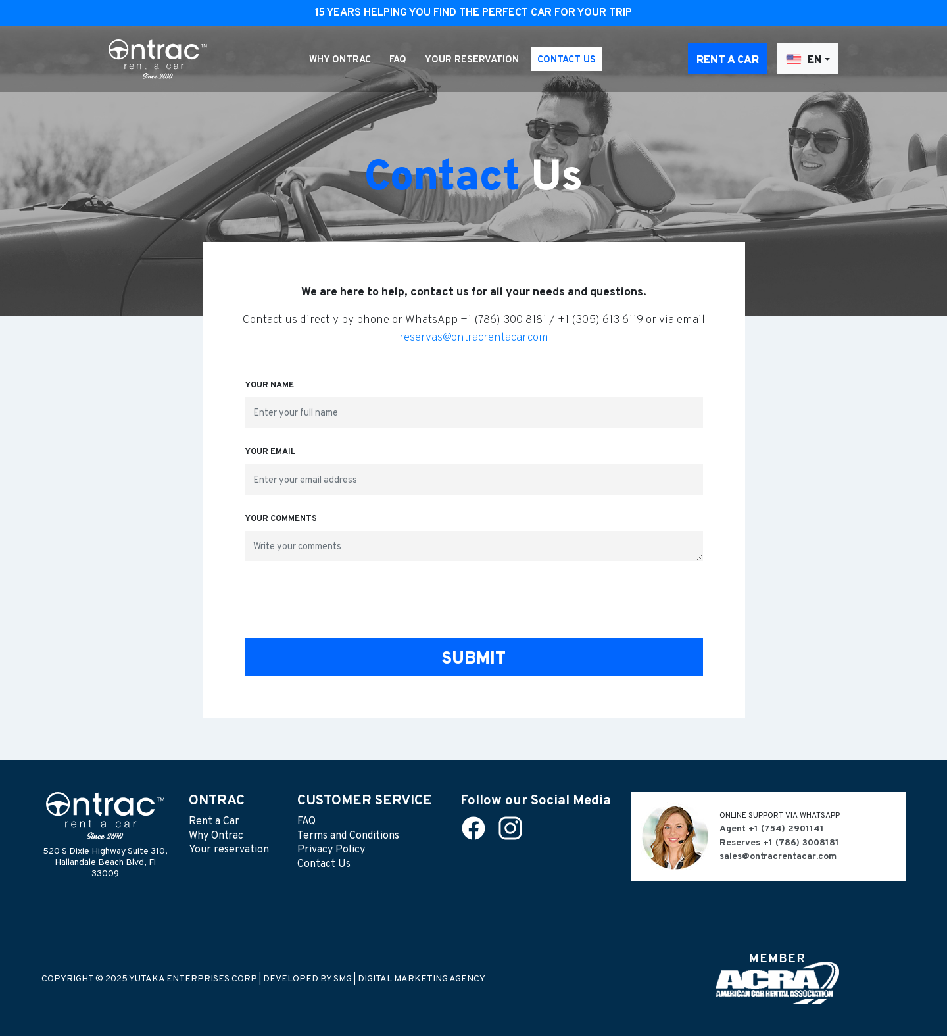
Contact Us (566, 60)
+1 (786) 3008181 (801, 843)
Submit (473, 659)
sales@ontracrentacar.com (778, 856)
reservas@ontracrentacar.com (473, 337)
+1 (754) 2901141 (786, 829)
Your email (270, 452)
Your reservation (472, 60)
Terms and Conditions (348, 836)
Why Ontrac (340, 60)
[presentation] (473, 602)
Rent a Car (727, 60)
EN (804, 59)
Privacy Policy (331, 849)
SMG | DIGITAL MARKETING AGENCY (409, 979)
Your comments (281, 519)
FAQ (397, 60)
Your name (269, 385)
